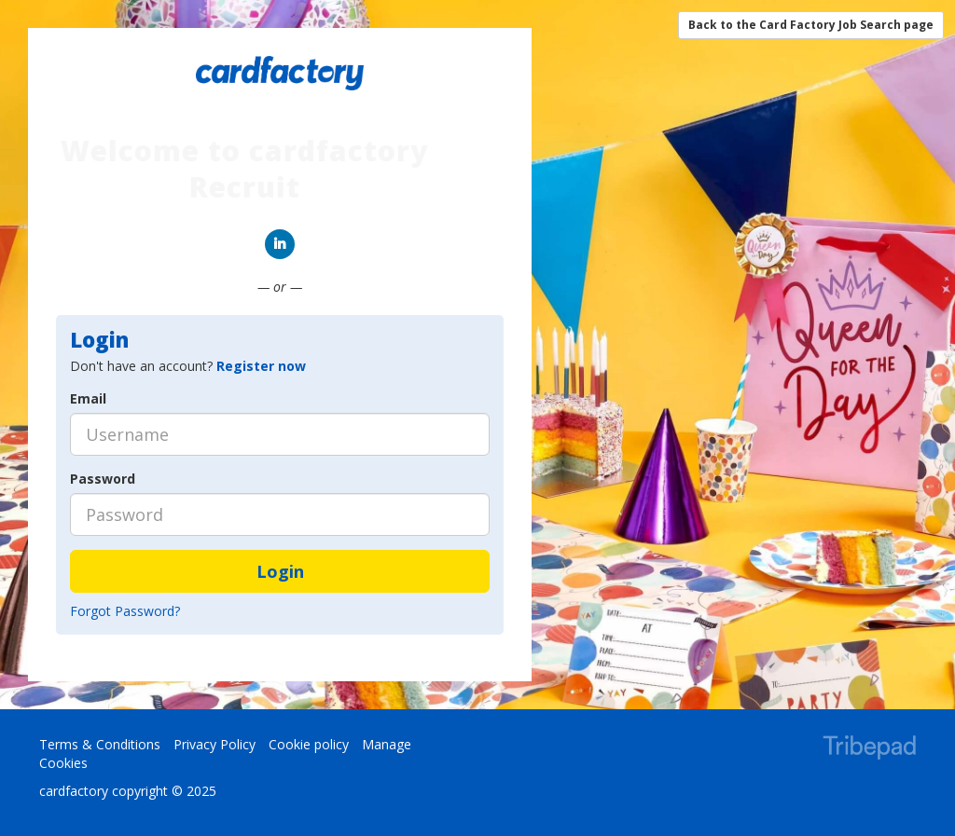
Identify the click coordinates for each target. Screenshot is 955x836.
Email (88, 398)
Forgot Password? (125, 611)
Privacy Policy (214, 744)
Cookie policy (309, 744)
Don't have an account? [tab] (188, 366)
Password (102, 478)
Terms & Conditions (99, 744)
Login (280, 571)
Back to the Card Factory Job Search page (811, 25)
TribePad (869, 749)
